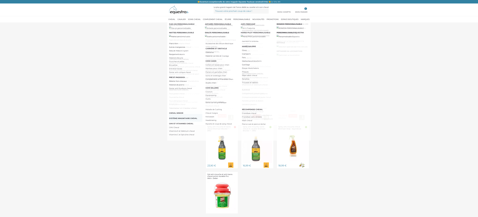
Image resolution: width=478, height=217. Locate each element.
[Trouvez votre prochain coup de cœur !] (241, 11)
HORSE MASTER (181, 73)
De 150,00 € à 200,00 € (184, 57)
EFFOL (177, 66)
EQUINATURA (180, 70)
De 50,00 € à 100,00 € (184, 49)
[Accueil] (170, 25)
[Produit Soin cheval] (183, 25)
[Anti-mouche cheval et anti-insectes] (209, 25)
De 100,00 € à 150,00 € (184, 53)
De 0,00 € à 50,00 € (183, 45)
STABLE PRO (180, 81)
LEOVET (177, 77)
